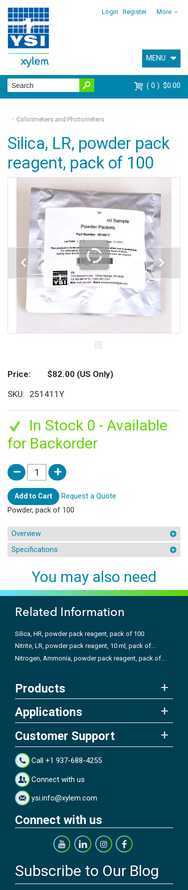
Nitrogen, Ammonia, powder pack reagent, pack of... (90, 658)
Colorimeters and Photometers (60, 119)
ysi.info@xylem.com (64, 798)
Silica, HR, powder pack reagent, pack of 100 (79, 634)
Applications (48, 712)
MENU (156, 58)
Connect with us (58, 779)
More (164, 12)
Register (135, 12)
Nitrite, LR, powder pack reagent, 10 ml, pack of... (85, 646)
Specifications (34, 549)
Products (40, 689)
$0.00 (164, 85)
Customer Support (65, 736)
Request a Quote (88, 496)
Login (110, 12)
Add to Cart (33, 496)
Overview (26, 533)
